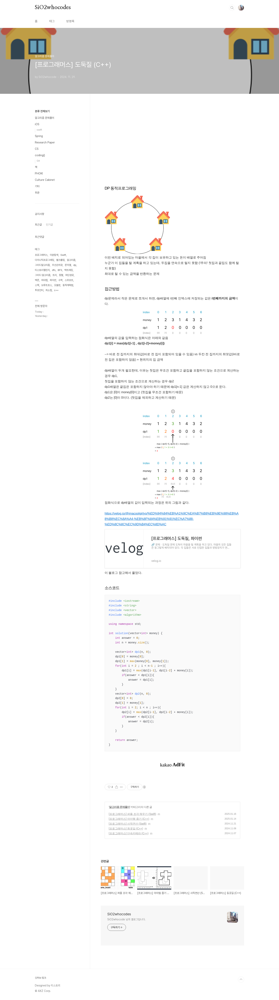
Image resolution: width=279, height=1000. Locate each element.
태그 (52, 21)
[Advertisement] (172, 148)
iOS (37, 124)
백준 (37, 280)
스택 (37, 285)
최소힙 (49, 290)
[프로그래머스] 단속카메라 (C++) (128, 833)
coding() (40, 155)
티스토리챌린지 (42, 270)
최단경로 (69, 275)
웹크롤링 (60, 260)
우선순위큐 (57, 265)
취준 (37, 192)
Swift (63, 254)
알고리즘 (71, 260)
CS (37, 148)
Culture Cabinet (45, 179)
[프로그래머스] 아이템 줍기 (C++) (129, 818)
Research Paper (45, 142)
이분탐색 (54, 254)
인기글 (49, 224)
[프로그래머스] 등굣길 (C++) (126, 828)
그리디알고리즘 (42, 265)
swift (39, 129)
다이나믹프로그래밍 (44, 260)
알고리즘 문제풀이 (119, 807)
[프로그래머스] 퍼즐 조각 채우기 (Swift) (132, 814)
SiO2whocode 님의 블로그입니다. (126, 919)
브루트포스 (46, 285)
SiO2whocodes (53, 7)
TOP (241, 979)
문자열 (68, 265)
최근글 (38, 224)
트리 (55, 275)
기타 (37, 186)
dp (74, 265)
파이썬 (53, 280)
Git (38, 160)
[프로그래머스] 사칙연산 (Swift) (127, 823)
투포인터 (39, 290)
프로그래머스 (41, 254)
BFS (60, 270)
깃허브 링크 (40, 977)
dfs (54, 270)
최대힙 (44, 280)
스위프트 (69, 280)
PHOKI (39, 173)
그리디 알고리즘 (42, 275)
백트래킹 (68, 270)
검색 (232, 8)
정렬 (61, 275)
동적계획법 (68, 285)
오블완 (57, 285)
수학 (60, 280)
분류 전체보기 (42, 111)
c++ (56, 290)
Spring (39, 136)
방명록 (70, 21)
